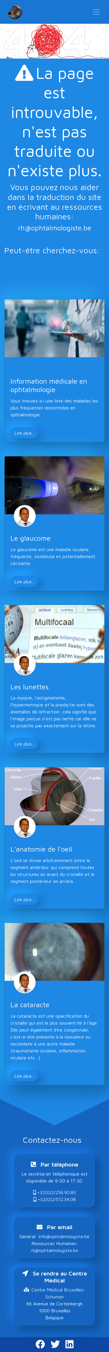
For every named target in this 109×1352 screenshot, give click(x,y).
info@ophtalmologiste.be (64, 1236)
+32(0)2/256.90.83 (54, 1192)
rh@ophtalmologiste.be (54, 228)
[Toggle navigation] (96, 12)
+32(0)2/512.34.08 (54, 1199)
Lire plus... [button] (24, 433)
